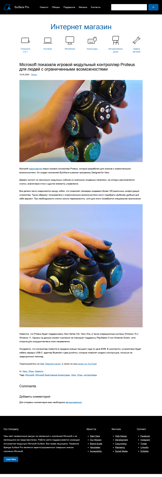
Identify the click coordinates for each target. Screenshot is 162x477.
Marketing (120, 450)
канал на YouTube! (87, 367)
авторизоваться (74, 405)
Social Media (121, 454)
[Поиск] (153, 7)
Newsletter (95, 450)
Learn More (11, 462)
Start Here (95, 439)
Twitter (143, 446)
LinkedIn (144, 450)
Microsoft (29, 378)
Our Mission (96, 443)
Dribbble (144, 454)
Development (121, 443)
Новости (39, 374)
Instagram (145, 443)
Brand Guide (96, 446)
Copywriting (120, 446)
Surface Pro (21, 7)
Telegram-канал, (53, 367)
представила (35, 171)
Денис (34, 77)
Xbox (24, 374)
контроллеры (90, 378)
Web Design (121, 439)
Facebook (145, 439)
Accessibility (96, 454)
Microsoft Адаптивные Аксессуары (52, 378)
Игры (31, 374)
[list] (81, 48)
